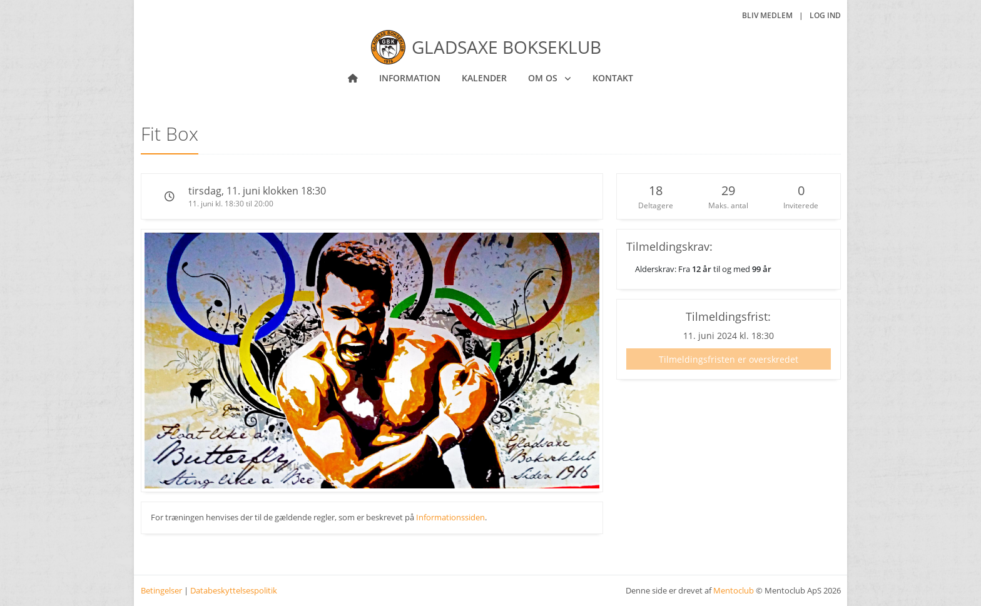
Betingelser (161, 590)
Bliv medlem (767, 15)
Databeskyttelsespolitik (233, 590)
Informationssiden (450, 517)
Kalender (484, 78)
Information (409, 78)
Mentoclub (733, 590)
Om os (544, 78)
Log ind (825, 15)
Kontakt (612, 78)
